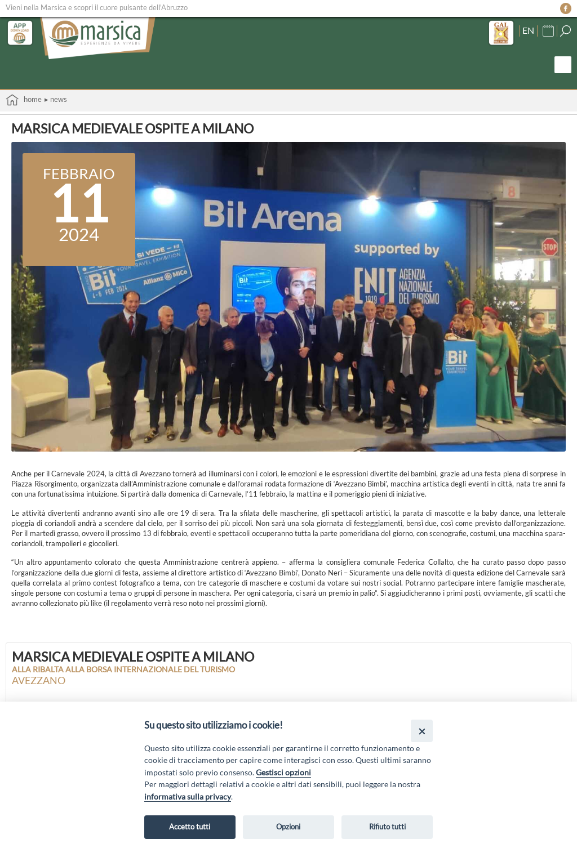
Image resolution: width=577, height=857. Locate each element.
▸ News (56, 99)
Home (24, 100)
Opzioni (288, 826)
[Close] (422, 731)
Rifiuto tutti (387, 826)
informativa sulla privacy (187, 796)
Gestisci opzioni (283, 772)
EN (528, 30)
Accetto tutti (189, 826)
